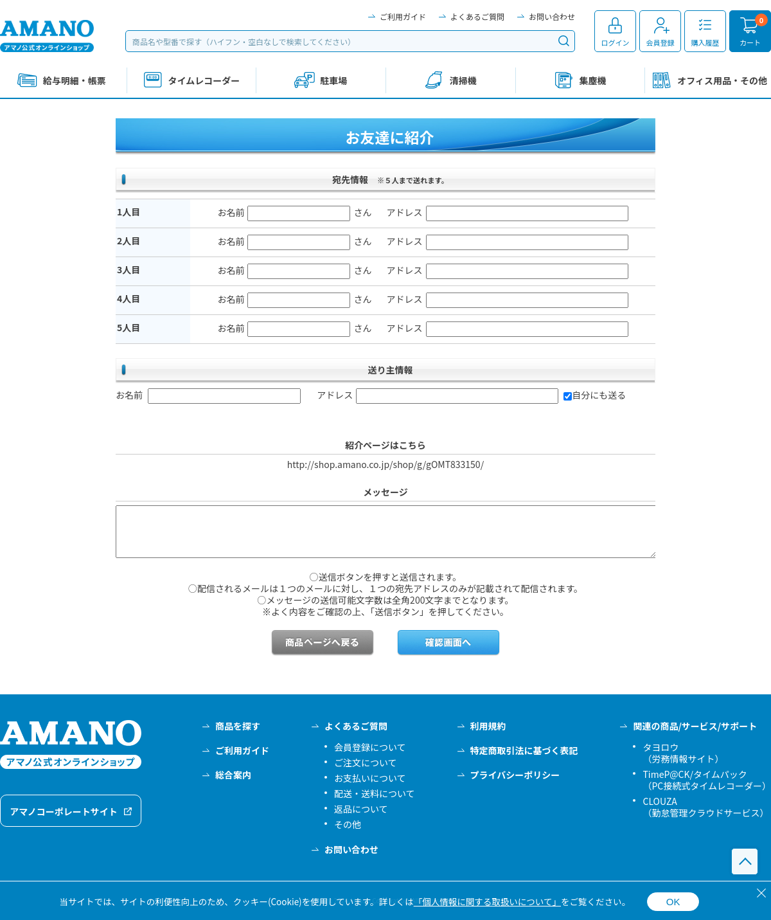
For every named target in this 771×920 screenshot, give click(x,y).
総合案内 (233, 774)
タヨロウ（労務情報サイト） (682, 752)
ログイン (615, 42)
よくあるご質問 (477, 16)
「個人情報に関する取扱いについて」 (487, 901)
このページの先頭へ (744, 861)
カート (750, 42)
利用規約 (488, 726)
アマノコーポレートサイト (64, 811)
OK (673, 901)
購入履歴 (705, 42)
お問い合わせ (552, 16)
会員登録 (660, 42)
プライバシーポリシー (515, 774)
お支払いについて (370, 778)
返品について (361, 809)
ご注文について (365, 762)
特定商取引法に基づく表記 (524, 750)
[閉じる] (761, 892)
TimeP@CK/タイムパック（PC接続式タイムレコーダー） (706, 779)
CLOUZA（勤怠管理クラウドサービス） (705, 806)
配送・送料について (374, 793)
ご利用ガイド (403, 16)
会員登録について (370, 747)
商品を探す (237, 726)
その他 (347, 824)
